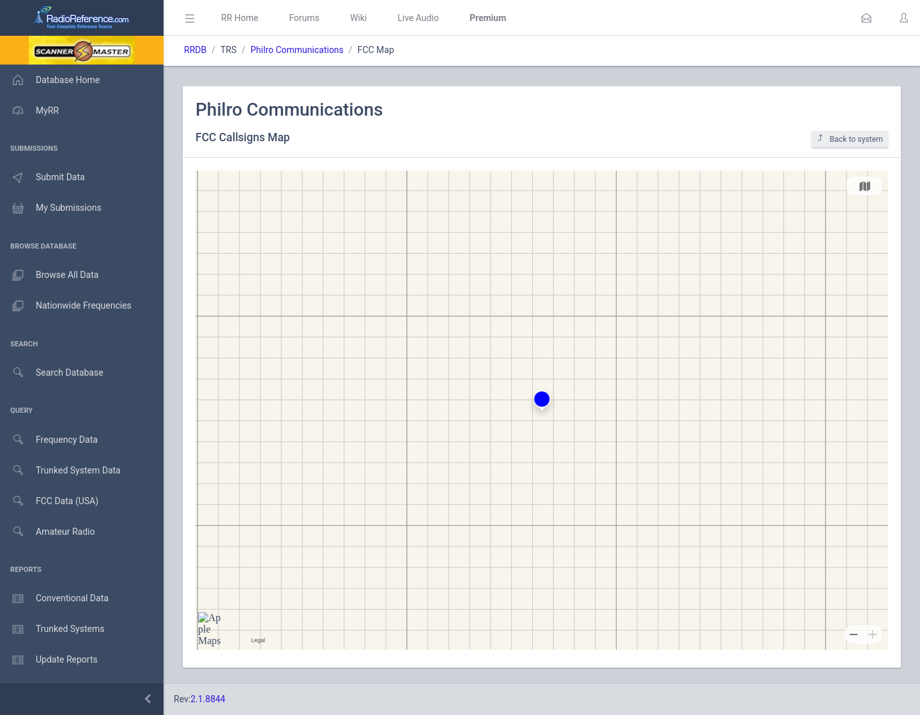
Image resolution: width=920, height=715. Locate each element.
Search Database (51, 372)
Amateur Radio (47, 532)
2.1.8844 (208, 699)
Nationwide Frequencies (66, 306)
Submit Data (42, 177)
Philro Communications (297, 50)
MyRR (29, 110)
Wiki (358, 18)
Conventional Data (54, 598)
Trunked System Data (60, 470)
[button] (866, 18)
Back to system (849, 139)
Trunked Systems (52, 629)
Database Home (50, 80)
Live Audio (418, 18)
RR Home (239, 18)
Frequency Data (49, 439)
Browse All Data (49, 275)
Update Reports (49, 660)
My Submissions (51, 208)
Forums (304, 18)
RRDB (195, 50)
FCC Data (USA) (49, 501)
